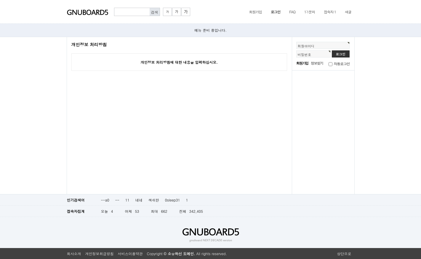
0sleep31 (172, 199)
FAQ (292, 11)
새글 (348, 11)
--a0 (105, 199)
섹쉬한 (153, 199)
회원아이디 (306, 46)
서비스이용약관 (130, 253)
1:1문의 (309, 11)
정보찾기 (317, 62)
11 (127, 199)
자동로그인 (342, 63)
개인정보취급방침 (99, 253)
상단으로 (344, 253)
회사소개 (74, 253)
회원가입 (255, 11)
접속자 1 (330, 11)
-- (117, 199)
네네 (139, 199)
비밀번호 (304, 54)
